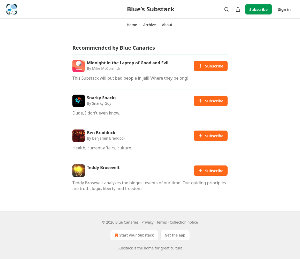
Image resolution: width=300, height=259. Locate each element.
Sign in (284, 9)
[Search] (226, 9)
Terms (161, 222)
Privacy (147, 222)
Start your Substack (134, 235)
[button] (132, 25)
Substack (125, 248)
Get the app (175, 235)
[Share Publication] (238, 9)
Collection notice (184, 222)
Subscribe (258, 9)
